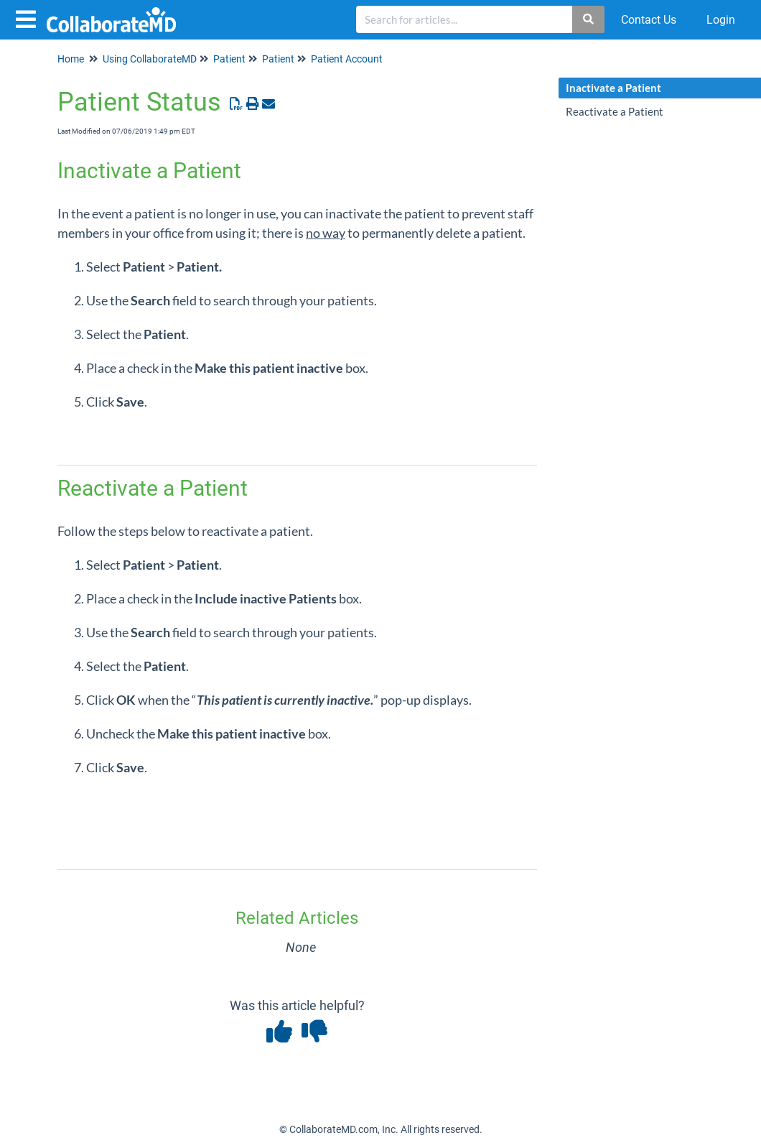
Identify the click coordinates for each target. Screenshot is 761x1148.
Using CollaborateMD (150, 59)
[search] (464, 19)
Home (70, 59)
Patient (229, 59)
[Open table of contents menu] (29, 17)
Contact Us (648, 20)
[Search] (589, 19)
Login (720, 20)
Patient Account (347, 59)
